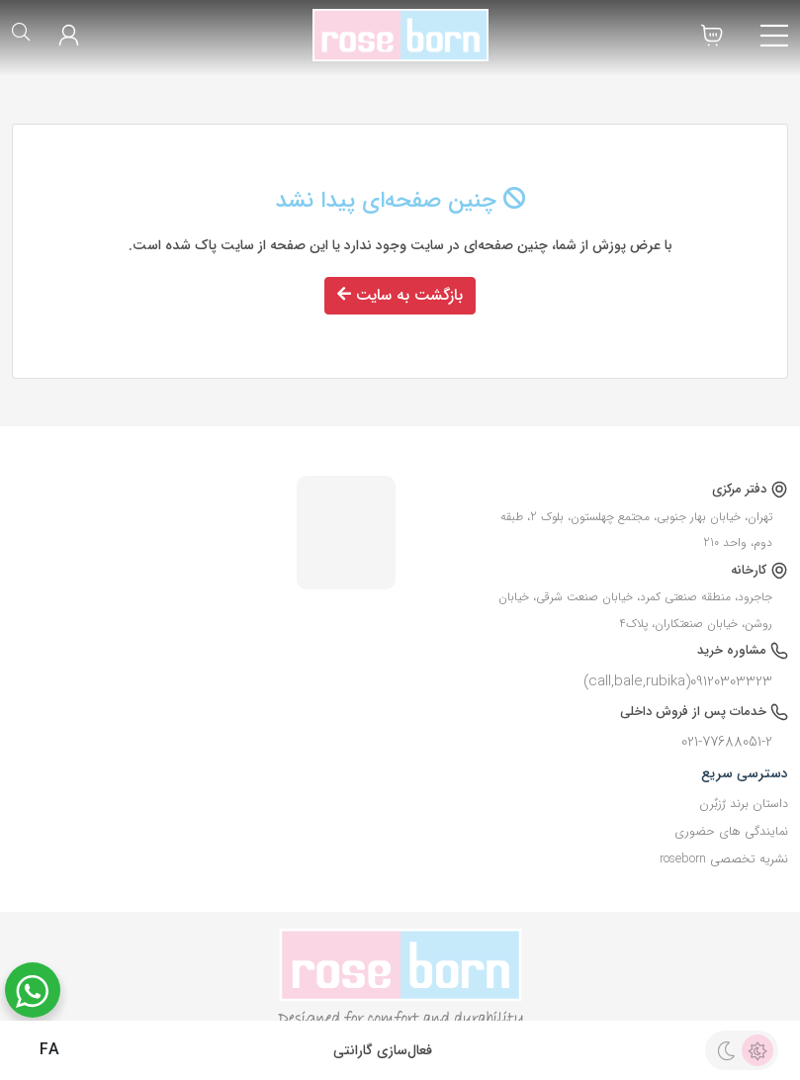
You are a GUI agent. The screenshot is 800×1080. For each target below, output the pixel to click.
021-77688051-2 (726, 742)
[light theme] (757, 1050)
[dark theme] (726, 1050)
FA (34, 1050)
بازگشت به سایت (400, 295)
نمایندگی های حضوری (731, 832)
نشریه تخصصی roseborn (724, 859)
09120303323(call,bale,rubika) (677, 681)
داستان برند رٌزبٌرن (743, 804)
